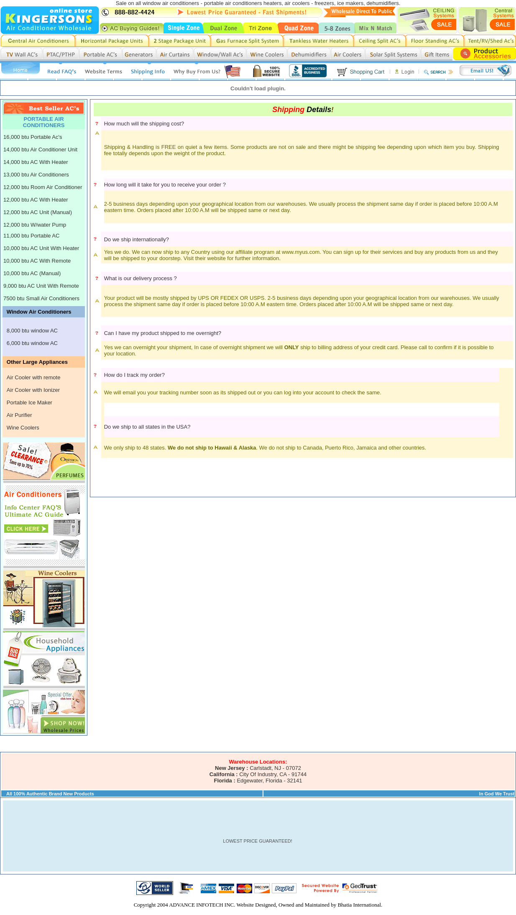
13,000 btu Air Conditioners (36, 174)
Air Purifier (19, 415)
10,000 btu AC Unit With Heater (41, 248)
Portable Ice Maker (29, 402)
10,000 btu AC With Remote (37, 261)
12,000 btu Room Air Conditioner (42, 187)
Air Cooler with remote (34, 377)
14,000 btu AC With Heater (35, 162)
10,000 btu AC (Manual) (32, 273)
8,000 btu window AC (32, 330)
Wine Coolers (23, 427)
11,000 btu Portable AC (31, 236)
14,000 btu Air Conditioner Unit (40, 149)
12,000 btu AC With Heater (35, 200)
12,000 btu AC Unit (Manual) (37, 212)
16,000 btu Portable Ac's (32, 137)
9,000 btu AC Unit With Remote (41, 286)
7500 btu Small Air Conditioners (41, 298)
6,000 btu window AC (32, 343)
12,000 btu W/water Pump (34, 225)
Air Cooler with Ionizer (33, 390)
